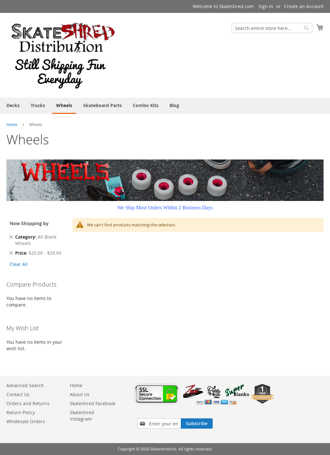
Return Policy (20, 412)
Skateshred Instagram (82, 415)
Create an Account (304, 6)
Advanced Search (25, 385)
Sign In (265, 6)
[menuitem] (13, 105)
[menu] (165, 106)
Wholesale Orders (25, 421)
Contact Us (18, 394)
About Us (80, 394)
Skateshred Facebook (92, 403)
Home (11, 124)
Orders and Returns (28, 403)
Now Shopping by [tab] (29, 223)
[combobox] (272, 28)
